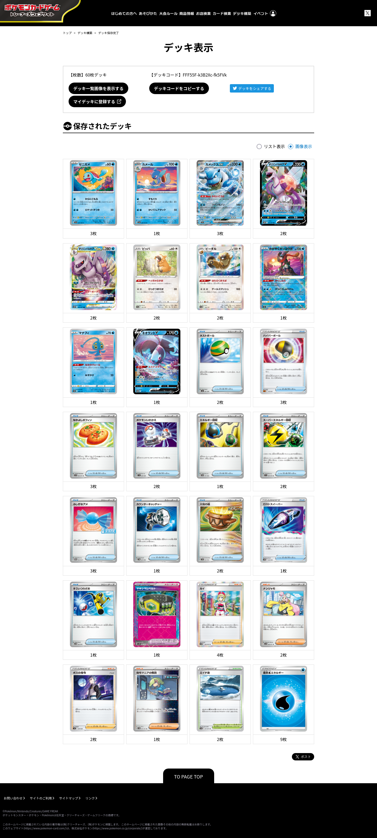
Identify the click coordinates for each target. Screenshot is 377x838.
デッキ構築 (84, 33)
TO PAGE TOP (188, 776)
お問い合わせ (13, 798)
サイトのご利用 (41, 798)
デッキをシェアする (254, 88)
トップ (67, 33)
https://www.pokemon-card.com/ (44, 828)
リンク (90, 798)
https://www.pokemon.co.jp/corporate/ (117, 828)
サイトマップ (68, 798)
